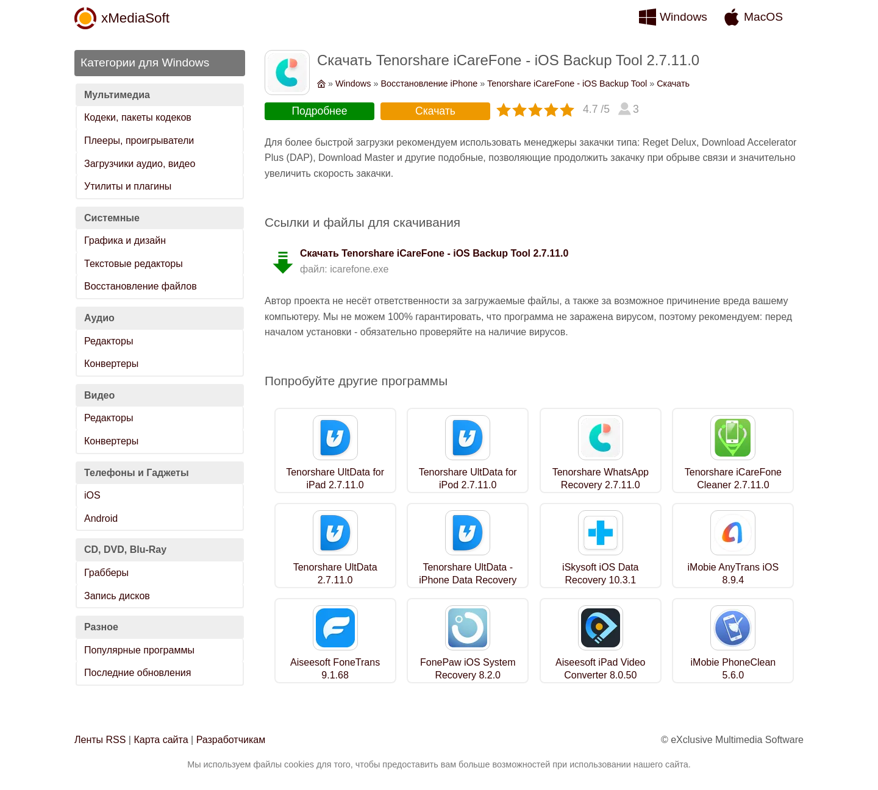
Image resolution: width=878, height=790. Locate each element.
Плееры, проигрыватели (139, 140)
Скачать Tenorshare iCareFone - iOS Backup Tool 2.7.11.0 (434, 253)
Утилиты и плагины (127, 186)
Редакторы (108, 341)
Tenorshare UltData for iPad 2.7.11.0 (335, 478)
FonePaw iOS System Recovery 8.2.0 (468, 668)
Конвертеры (111, 363)
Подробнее (319, 111)
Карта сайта (161, 740)
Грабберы (106, 573)
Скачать (673, 83)
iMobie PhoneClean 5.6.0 (733, 668)
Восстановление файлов (140, 286)
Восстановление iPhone (428, 83)
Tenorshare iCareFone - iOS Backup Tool (567, 83)
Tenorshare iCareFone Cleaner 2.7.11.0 (733, 478)
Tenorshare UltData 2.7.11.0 (335, 573)
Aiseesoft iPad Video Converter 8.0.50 (600, 668)
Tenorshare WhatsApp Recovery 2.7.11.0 (600, 478)
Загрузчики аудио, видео (139, 163)
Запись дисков (117, 596)
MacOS (763, 16)
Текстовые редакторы (133, 263)
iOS (92, 495)
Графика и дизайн (125, 240)
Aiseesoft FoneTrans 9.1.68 (335, 668)
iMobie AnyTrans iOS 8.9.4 (733, 573)
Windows (683, 16)
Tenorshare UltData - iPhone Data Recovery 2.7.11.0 (467, 580)
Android (101, 518)
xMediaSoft (135, 18)
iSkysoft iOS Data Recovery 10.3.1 (600, 573)
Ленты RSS (100, 740)
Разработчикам (231, 740)
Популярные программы (139, 650)
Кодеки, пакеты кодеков (137, 117)
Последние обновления (137, 672)
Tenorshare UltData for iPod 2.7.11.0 (468, 478)
